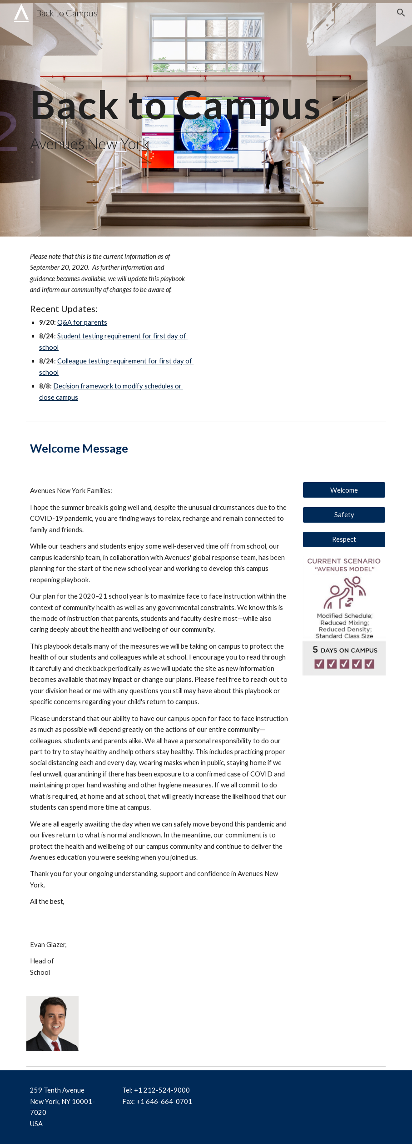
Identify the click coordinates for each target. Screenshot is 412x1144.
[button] (401, 13)
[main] (206, 118)
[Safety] (344, 514)
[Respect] (344, 539)
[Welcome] (344, 489)
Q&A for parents (82, 322)
